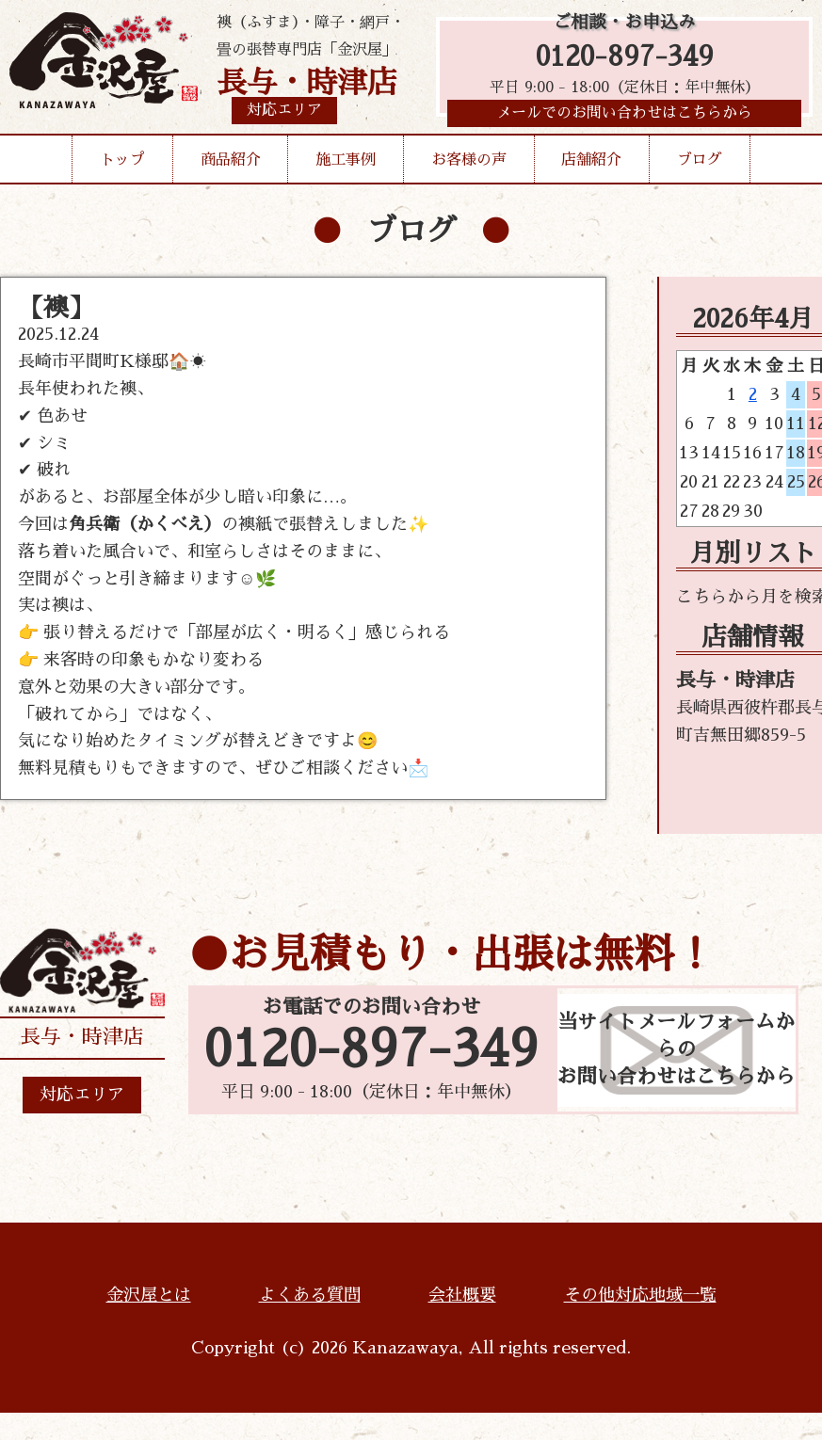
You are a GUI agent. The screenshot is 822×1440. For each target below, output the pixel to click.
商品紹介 (231, 163)
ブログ (699, 163)
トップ (122, 163)
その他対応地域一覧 (640, 1295)
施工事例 (345, 163)
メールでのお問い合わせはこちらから (624, 117)
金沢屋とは (148, 1295)
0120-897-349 (625, 58)
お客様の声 (469, 163)
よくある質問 (310, 1295)
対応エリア (82, 1094)
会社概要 (462, 1295)
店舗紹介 (591, 163)
